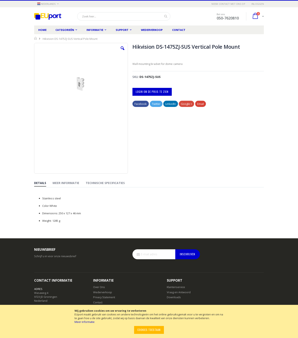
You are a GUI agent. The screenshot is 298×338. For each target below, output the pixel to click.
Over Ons (99, 287)
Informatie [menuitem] (95, 30)
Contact (178, 30)
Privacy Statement (104, 297)
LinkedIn (170, 104)
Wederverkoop (152, 30)
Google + (186, 104)
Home (42, 30)
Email (200, 104)
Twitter (156, 104)
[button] (48, 4)
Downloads (174, 297)
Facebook (141, 104)
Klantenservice (176, 287)
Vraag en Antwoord (179, 292)
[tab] (43, 183)
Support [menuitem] (122, 30)
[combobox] (123, 16)
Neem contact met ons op (228, 3)
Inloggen (257, 3)
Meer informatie (84, 322)
